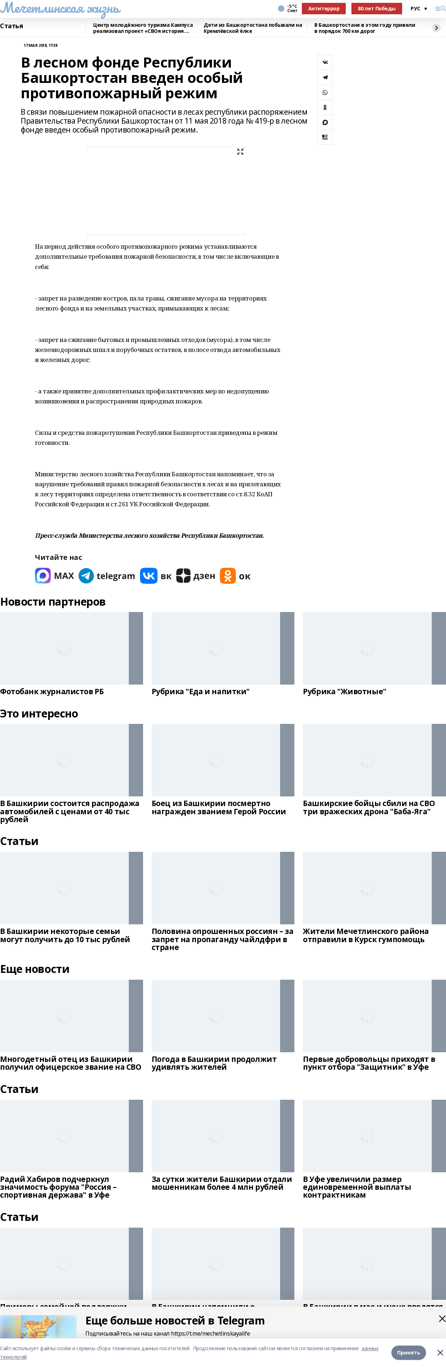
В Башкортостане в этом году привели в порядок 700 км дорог (364, 28)
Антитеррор (324, 8)
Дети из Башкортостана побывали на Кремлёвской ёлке (253, 28)
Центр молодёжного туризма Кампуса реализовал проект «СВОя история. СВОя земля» (143, 28)
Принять (408, 1352)
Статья (11, 26)
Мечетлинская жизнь (59, 7)
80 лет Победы (377, 8)
